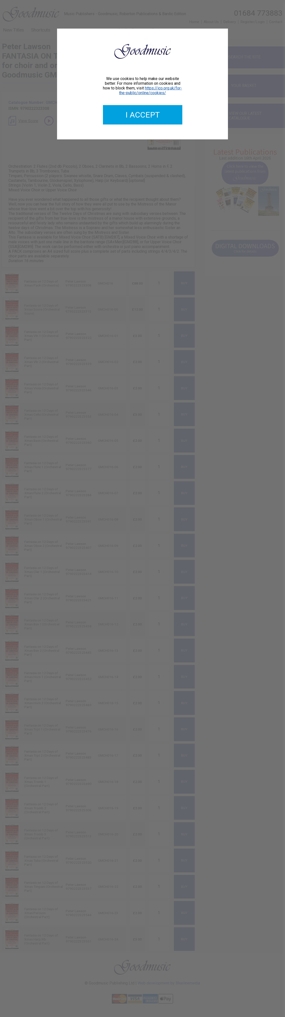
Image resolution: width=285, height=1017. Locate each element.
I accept (143, 115)
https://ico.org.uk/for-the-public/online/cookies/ (150, 90)
